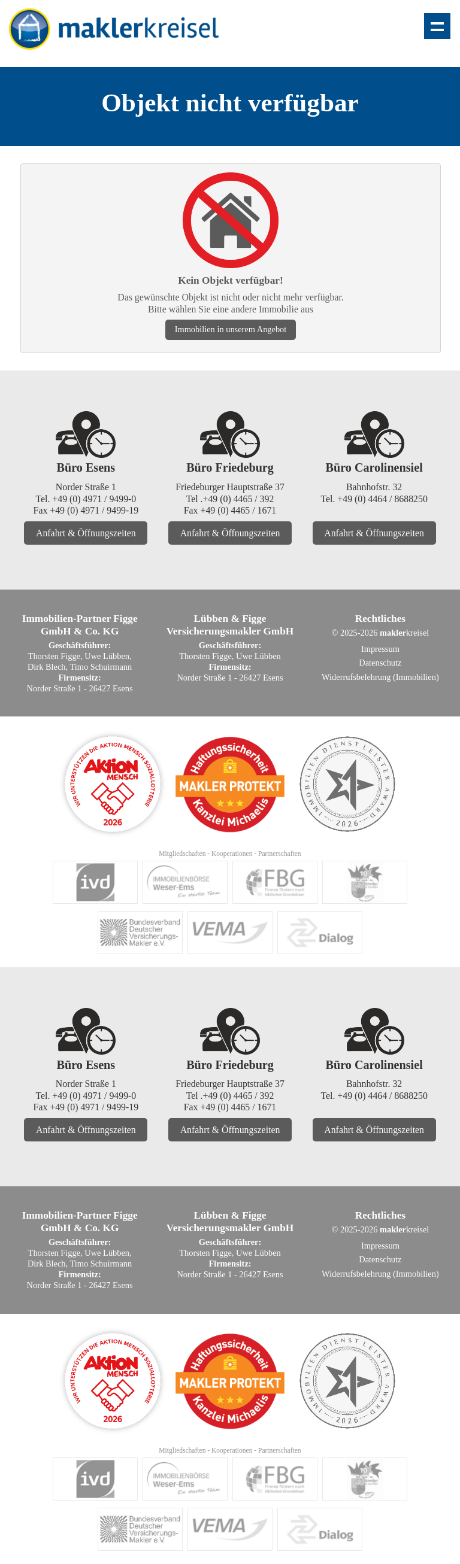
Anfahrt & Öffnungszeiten (86, 533)
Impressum (380, 649)
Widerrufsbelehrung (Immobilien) (380, 677)
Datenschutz (380, 662)
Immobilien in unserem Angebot (231, 329)
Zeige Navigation (437, 26)
